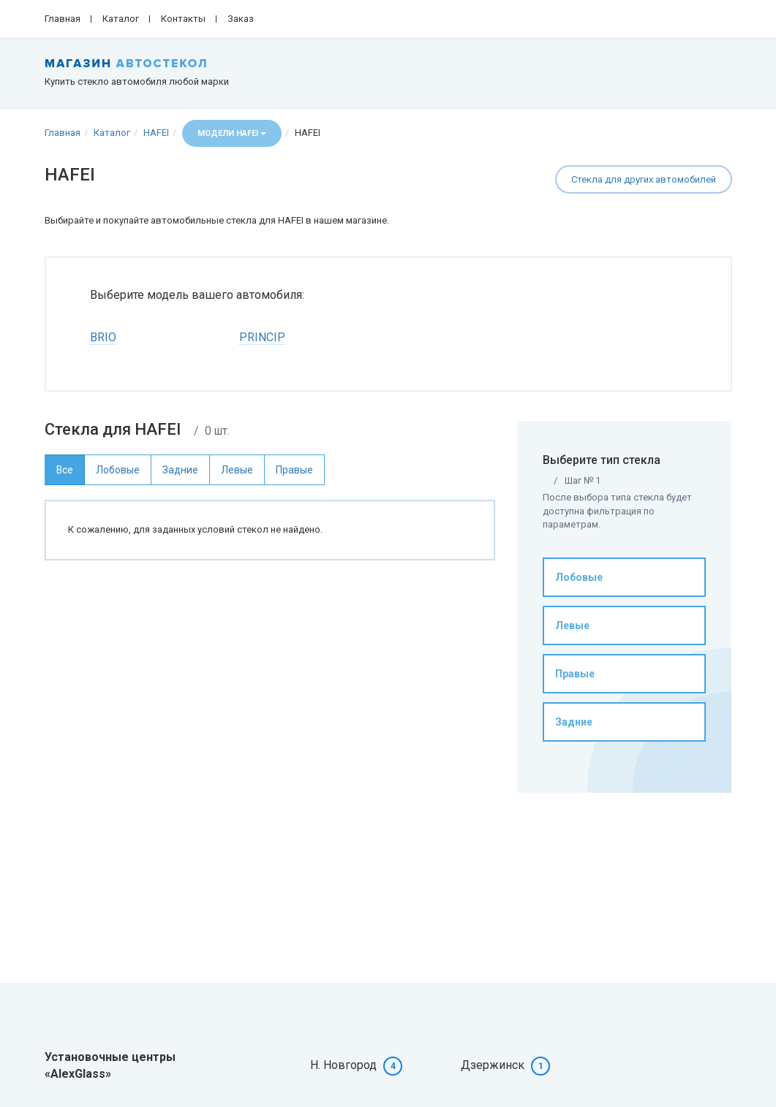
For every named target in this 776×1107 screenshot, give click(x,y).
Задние (573, 722)
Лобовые (579, 577)
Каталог (120, 18)
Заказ (240, 18)
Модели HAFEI (231, 133)
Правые (575, 674)
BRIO (103, 337)
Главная (62, 18)
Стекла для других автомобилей (643, 179)
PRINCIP (262, 337)
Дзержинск (492, 1065)
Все (64, 470)
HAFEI (156, 132)
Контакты (183, 18)
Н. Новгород (343, 1065)
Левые (572, 625)
